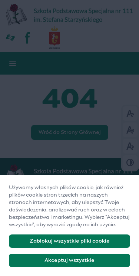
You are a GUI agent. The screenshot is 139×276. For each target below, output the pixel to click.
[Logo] (69, 175)
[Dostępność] (10, 37)
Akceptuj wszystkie (69, 263)
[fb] (28, 37)
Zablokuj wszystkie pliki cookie (70, 244)
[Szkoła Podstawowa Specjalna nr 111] (69, 15)
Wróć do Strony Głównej (70, 132)
